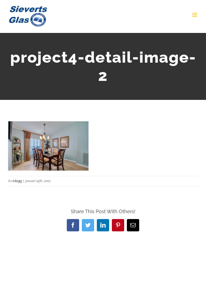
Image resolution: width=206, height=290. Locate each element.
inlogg (17, 181)
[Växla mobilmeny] (195, 15)
